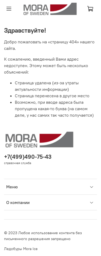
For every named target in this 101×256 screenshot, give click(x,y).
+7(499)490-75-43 (27, 156)
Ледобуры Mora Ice (21, 248)
